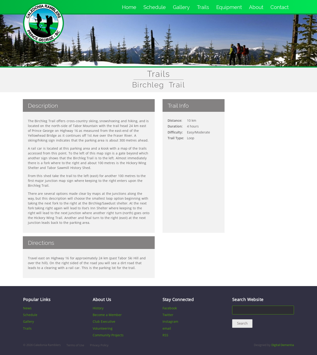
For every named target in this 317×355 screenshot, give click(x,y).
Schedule (154, 7)
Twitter (168, 315)
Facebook (170, 308)
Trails (203, 7)
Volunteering (103, 328)
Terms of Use (75, 345)
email (167, 328)
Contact (279, 7)
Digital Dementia (282, 345)
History (98, 308)
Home (129, 7)
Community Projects (108, 335)
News (27, 308)
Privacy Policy (99, 345)
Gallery (181, 7)
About (256, 7)
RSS (165, 335)
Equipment (229, 7)
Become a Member (107, 315)
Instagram (170, 321)
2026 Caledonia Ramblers (43, 345)
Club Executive (104, 321)
